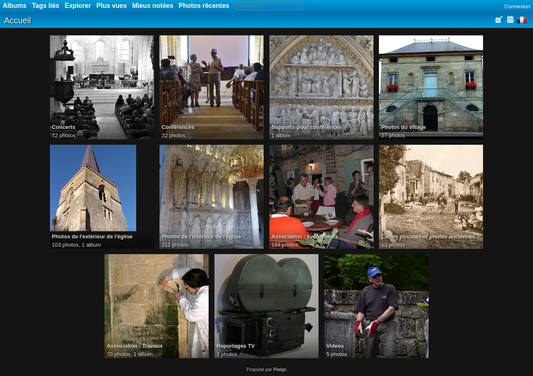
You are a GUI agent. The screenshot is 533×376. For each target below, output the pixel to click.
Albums (15, 5)
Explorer (78, 5)
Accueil (17, 20)
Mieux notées (152, 5)
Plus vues (112, 5)
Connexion (517, 6)
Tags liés (46, 5)
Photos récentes (204, 5)
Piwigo (279, 369)
